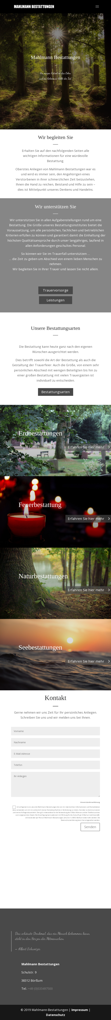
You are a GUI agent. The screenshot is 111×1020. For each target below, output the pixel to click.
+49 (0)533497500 (40, 989)
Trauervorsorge (55, 290)
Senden (90, 827)
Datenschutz (55, 1015)
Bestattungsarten (55, 392)
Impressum (79, 1010)
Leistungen (56, 300)
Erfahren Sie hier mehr (86, 447)
